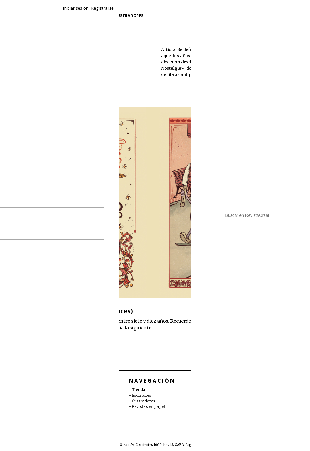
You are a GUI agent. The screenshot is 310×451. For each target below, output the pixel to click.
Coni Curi (42, 341)
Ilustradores (131, 20)
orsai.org (214, 395)
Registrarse (289, 11)
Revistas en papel (77, 13)
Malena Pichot (45, 335)
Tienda (65, 20)
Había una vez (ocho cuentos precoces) (71, 311)
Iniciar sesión (260, 11)
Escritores (94, 20)
